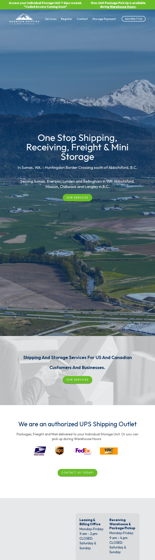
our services (77, 379)
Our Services (77, 197)
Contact (77, 17)
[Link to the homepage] (24, 16)
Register (61, 17)
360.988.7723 (127, 17)
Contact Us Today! (77, 472)
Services (46, 17)
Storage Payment (98, 17)
